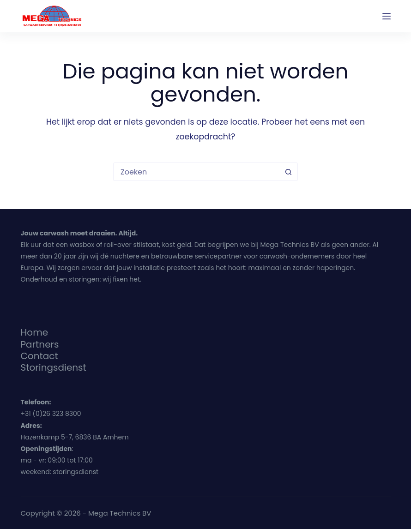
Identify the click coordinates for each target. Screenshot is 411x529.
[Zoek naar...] (196, 171)
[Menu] (386, 16)
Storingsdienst (53, 367)
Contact (39, 355)
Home (34, 332)
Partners (40, 344)
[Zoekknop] (288, 171)
